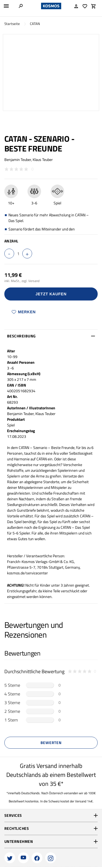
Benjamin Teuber (17, 159)
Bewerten (51, 742)
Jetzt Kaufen (51, 294)
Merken (24, 312)
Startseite (12, 23)
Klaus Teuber (43, 159)
